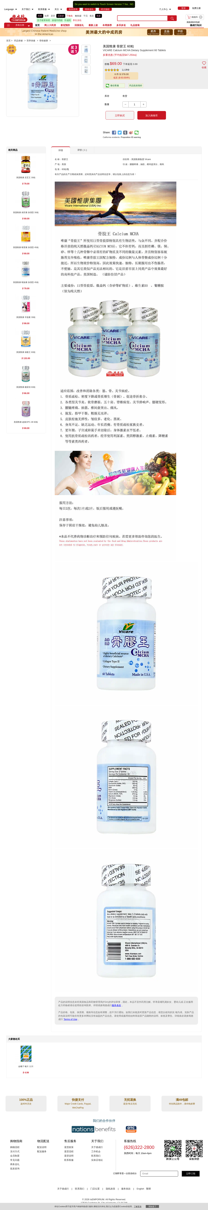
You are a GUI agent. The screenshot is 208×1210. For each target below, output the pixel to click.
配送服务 (42, 1151)
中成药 (67, 20)
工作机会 (96, 1151)
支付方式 (14, 1151)
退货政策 (69, 1147)
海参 (98, 16)
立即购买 (120, 115)
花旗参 (61, 16)
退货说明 (69, 1156)
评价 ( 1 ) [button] (82, 150)
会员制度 (14, 1156)
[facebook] (114, 133)
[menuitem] (16, 9)
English (141, 1189)
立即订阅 (190, 1173)
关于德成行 (97, 1147)
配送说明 (42, 1147)
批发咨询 (14, 1168)
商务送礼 (14, 1164)
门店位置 (95, 1189)
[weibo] (131, 133)
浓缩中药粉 (57, 20)
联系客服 (69, 1160)
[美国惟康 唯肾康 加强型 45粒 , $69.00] (25, 247)
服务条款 (116, 1005)
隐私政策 (110, 1189)
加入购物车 (151, 115)
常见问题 (14, 1160)
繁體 (148, 1189)
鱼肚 (92, 16)
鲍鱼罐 (78, 16)
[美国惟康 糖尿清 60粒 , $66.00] (25, 387)
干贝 (85, 16)
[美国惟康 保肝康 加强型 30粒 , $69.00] (25, 212)
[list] (74, 18)
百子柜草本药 (43, 20)
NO (131, 4)
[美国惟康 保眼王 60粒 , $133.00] (25, 352)
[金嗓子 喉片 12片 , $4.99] (25, 1066)
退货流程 (69, 1151)
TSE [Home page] (18, 18)
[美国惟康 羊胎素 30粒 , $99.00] (25, 317)
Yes (126, 4)
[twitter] (120, 133)
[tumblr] (125, 133)
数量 (107, 104)
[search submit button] (172, 18)
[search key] (142, 18)
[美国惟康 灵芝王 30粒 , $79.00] (25, 177)
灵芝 (53, 16)
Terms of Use (70, 1019)
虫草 (47, 16)
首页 (37, 25)
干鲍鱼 (69, 16)
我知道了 (152, 1206)
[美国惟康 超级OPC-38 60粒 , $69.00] (25, 422)
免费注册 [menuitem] (196, 8)
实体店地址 (97, 1160)
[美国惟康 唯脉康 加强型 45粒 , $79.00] (25, 282)
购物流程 (14, 1147)
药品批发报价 (135, 85)
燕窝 (40, 16)
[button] (28, 26)
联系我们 (96, 1156)
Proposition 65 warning (131, 137)
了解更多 (138, 1206)
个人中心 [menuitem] (163, 9)
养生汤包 (77, 20)
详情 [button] (60, 150)
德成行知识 (196, 25)
